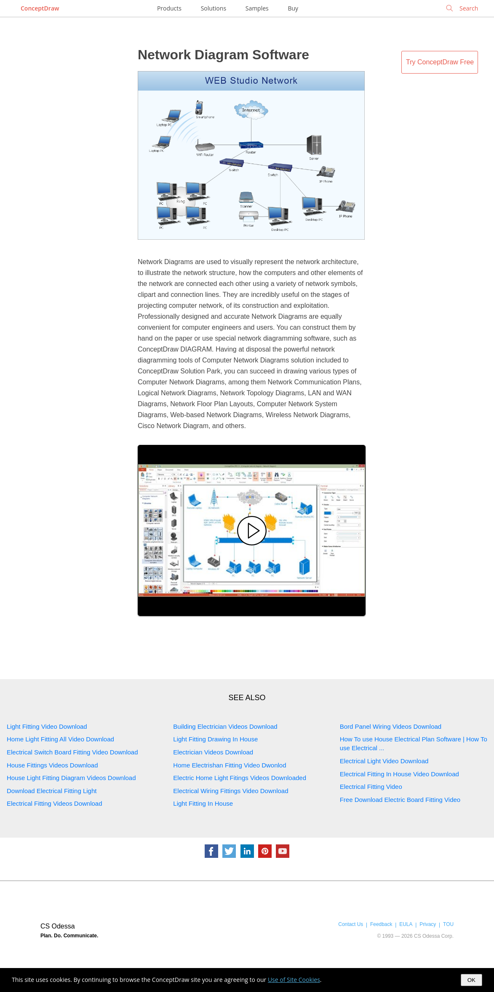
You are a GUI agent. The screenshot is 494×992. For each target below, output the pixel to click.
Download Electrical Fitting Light (51, 790)
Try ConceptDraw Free (440, 62)
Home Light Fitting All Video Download (60, 739)
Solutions (213, 8)
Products (169, 8)
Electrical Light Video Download (384, 761)
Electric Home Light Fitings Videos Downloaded (239, 777)
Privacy (427, 924)
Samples (257, 8)
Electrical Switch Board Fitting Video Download (72, 752)
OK (471, 980)
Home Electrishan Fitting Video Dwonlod (229, 765)
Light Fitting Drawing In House (215, 739)
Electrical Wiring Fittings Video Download (230, 790)
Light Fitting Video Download (47, 726)
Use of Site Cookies (294, 980)
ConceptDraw (40, 8)
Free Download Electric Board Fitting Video (400, 799)
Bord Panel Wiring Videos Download (391, 726)
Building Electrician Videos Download (225, 726)
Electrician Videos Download (213, 752)
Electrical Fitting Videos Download (54, 803)
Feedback (381, 924)
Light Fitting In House (203, 803)
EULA (405, 924)
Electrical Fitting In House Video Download (399, 774)
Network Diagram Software (223, 54)
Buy (293, 8)
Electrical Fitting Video (371, 786)
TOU (448, 924)
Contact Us (350, 924)
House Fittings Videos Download (52, 765)
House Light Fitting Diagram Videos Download (71, 777)
